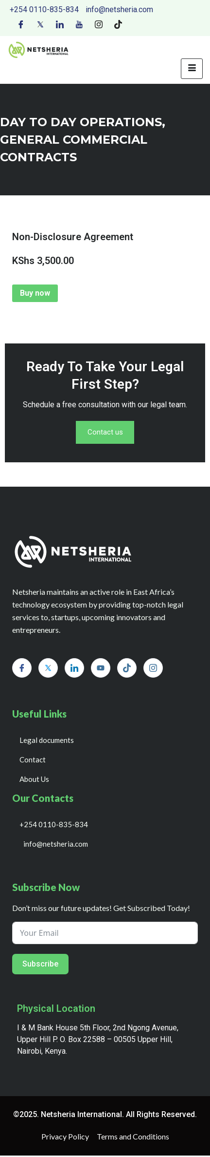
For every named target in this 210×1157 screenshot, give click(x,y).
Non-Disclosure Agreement (72, 237)
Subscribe (40, 965)
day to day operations (81, 122)
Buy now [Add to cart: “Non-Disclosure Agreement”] (35, 293)
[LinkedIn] (60, 24)
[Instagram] (99, 24)
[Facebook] (21, 24)
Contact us (105, 433)
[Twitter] (40, 24)
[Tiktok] (118, 24)
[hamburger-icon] (192, 68)
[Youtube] (79, 24)
